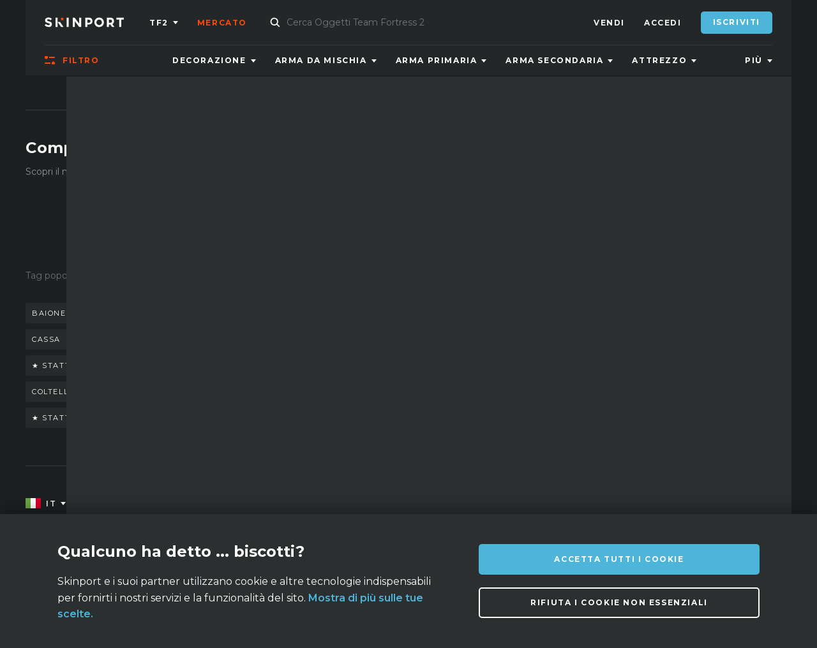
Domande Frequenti (319, 504)
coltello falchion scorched (102, 391)
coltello (223, 313)
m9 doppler (347, 313)
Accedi (663, 22)
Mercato (222, 22)
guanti (281, 313)
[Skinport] (97, 22)
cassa (46, 339)
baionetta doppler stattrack (107, 313)
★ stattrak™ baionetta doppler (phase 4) (138, 417)
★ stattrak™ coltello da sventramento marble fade (165, 365)
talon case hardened (317, 417)
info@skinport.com (709, 501)
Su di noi (129, 504)
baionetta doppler (128, 339)
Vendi (609, 22)
